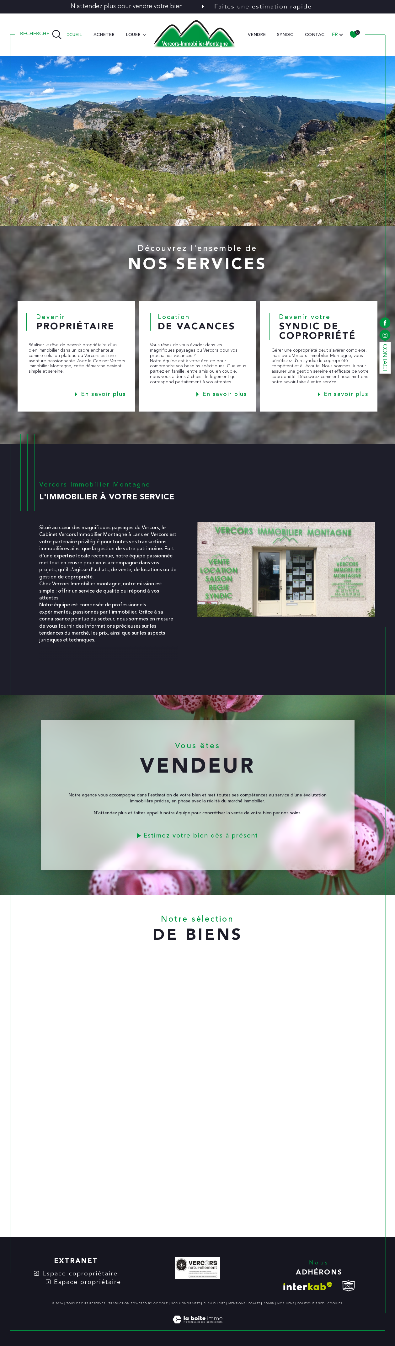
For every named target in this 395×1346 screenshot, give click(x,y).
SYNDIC (285, 34)
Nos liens (286, 1303)
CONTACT (316, 34)
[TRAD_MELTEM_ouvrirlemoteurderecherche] (41, 34)
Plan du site (215, 1303)
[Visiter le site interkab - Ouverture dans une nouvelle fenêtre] (307, 1286)
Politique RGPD (311, 1303)
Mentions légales (244, 1303)
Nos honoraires (186, 1303)
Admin (269, 1303)
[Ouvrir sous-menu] (144, 34)
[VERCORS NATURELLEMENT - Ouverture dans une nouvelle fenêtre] (197, 1269)
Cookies (335, 1303)
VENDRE (257, 34)
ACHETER (104, 34)
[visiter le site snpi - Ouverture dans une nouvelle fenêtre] (348, 1285)
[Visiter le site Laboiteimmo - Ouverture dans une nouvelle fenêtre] (197, 1327)
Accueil (72, 34)
